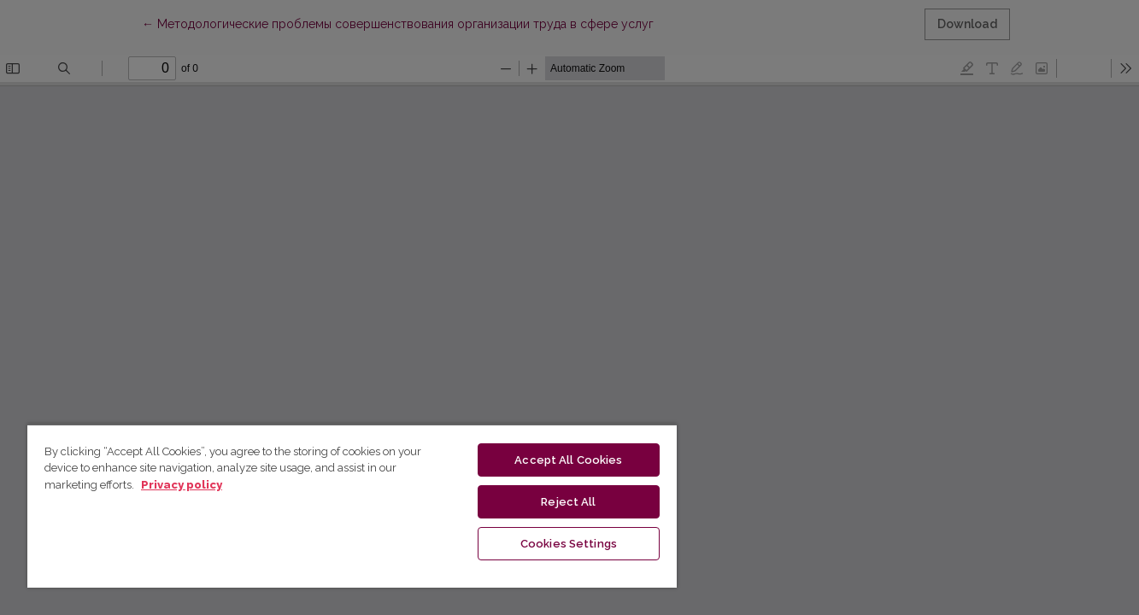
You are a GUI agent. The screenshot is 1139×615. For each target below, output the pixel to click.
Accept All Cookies (568, 460)
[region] (352, 506)
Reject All (568, 501)
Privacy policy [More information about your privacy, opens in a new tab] (181, 484)
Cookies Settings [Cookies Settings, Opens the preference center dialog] (568, 543)
